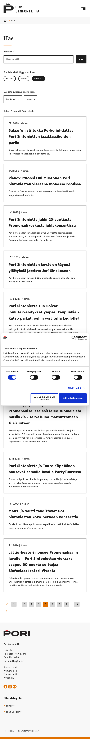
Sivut (24, 78)
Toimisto (9, 705)
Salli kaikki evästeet (72, 398)
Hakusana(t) (10, 51)
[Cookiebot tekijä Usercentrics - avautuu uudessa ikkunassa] (74, 338)
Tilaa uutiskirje (13, 711)
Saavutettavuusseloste (29, 730)
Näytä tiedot (74, 388)
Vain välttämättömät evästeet (44, 398)
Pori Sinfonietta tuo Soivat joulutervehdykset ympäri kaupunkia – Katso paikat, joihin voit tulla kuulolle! (44, 312)
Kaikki (9, 78)
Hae (81, 59)
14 (77, 604)
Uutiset (39, 78)
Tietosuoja (9, 730)
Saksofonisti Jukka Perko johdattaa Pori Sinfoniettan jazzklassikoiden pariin (41, 136)
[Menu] (83, 8)
